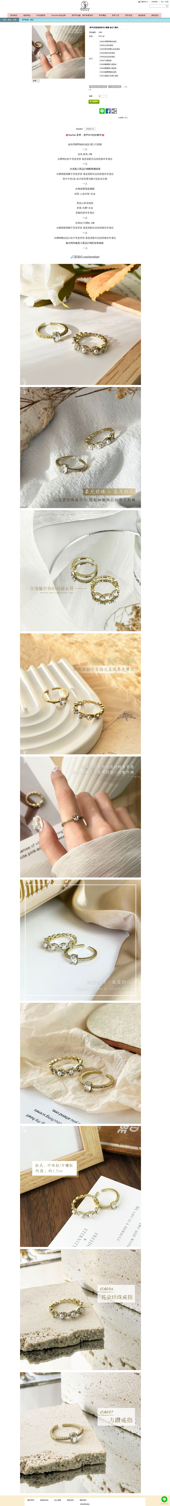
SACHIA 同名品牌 (58, 15)
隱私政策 (70, 1500)
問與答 (90, 129)
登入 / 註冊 (164, 2)
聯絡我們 (83, 1500)
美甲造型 (128, 15)
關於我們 (31, 1500)
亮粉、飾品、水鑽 (9, 20)
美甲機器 (102, 15)
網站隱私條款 (85, 1504)
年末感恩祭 (40, 15)
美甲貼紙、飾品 (28, 20)
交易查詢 (154, 2)
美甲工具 (115, 15)
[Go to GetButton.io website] (164, 1503)
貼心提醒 (57, 1500)
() (143, 2)
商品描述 (79, 129)
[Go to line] (164, 1499)
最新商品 (26, 15)
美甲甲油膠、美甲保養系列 (82, 15)
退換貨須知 (44, 1500)
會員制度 (141, 15)
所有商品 (13, 15)
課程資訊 (154, 15)
